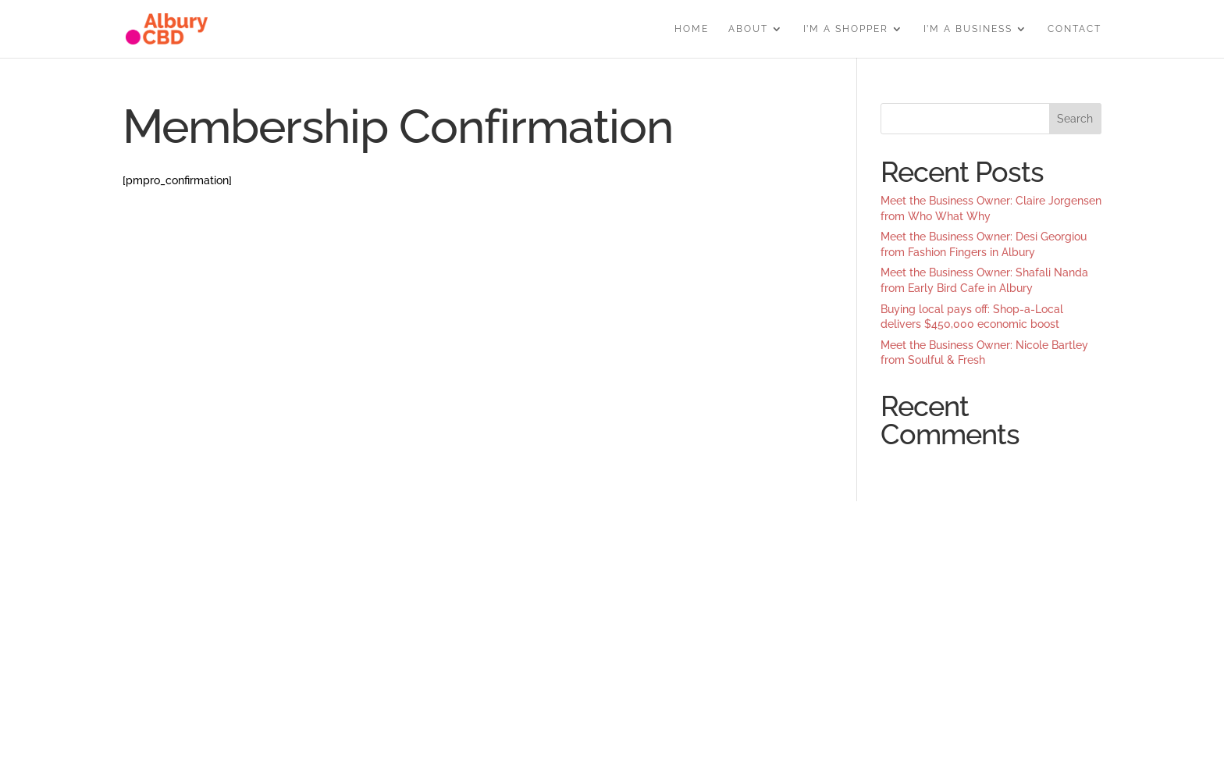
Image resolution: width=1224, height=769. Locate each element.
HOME (691, 28)
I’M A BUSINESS (967, 28)
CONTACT (1074, 28)
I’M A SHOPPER (845, 28)
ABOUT (748, 28)
